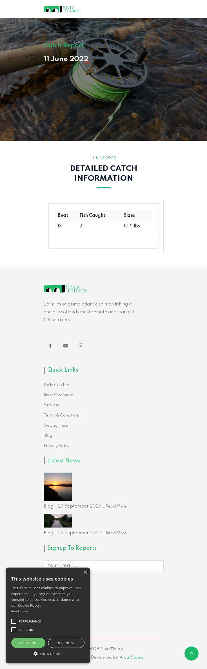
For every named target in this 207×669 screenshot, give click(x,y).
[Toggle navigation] (159, 9)
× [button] (85, 572)
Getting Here (56, 425)
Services (52, 405)
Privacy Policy (57, 446)
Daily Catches (57, 385)
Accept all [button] (28, 643)
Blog (48, 436)
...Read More (114, 506)
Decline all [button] (66, 643)
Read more (19, 611)
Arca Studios (131, 657)
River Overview (58, 395)
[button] (47, 653)
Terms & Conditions (62, 415)
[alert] (48, 615)
